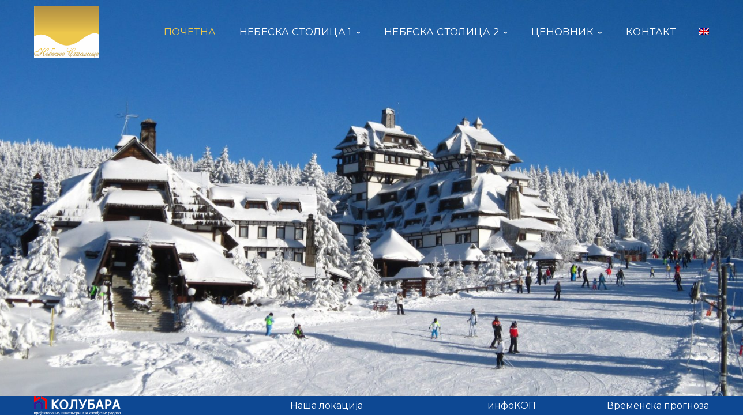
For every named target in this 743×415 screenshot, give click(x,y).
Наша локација (326, 405)
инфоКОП (511, 405)
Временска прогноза (658, 405)
